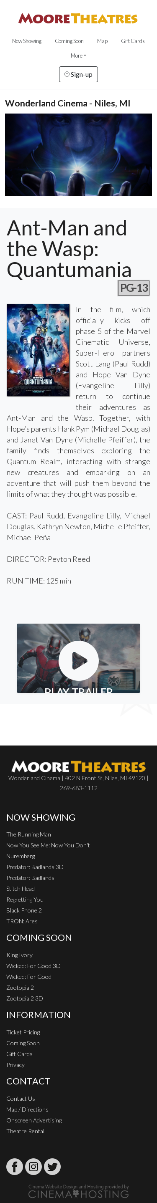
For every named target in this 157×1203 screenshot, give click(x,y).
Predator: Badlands (30, 877)
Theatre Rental (25, 1131)
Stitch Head (20, 888)
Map (102, 41)
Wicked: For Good (28, 976)
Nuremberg (20, 855)
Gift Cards (133, 41)
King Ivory (19, 954)
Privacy (15, 1064)
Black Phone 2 (24, 910)
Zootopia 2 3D (24, 998)
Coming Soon (69, 41)
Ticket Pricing (23, 1032)
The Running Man (28, 834)
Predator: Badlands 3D (35, 866)
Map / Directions (27, 1109)
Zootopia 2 (20, 987)
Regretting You (25, 899)
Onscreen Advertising (34, 1120)
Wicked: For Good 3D (33, 965)
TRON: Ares (22, 921)
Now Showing (26, 41)
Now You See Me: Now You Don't (48, 845)
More (76, 55)
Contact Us (20, 1098)
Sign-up (78, 74)
